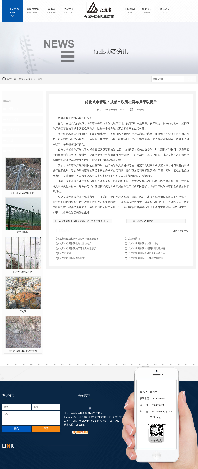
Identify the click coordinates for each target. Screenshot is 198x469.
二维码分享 (140, 109)
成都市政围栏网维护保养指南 (143, 243)
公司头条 (13, 108)
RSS (110, 420)
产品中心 (69, 11)
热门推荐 (13, 150)
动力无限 (80, 424)
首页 (21, 79)
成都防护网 (134, 238)
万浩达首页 (12, 9)
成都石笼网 (65, 253)
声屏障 (52, 11)
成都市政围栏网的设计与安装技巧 (145, 258)
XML (117, 420)
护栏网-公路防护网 (22, 272)
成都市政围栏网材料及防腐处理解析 (146, 248)
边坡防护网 (32, 11)
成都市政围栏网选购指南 (72, 258)
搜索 (190, 79)
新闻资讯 (147, 11)
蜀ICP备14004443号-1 (84, 420)
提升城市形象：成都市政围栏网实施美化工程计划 (88, 221)
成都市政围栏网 (145, 221)
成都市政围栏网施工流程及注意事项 (77, 248)
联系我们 (165, 11)
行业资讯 (13, 119)
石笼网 (22, 311)
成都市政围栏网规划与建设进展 (75, 243)
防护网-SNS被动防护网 (23, 192)
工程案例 (129, 11)
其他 (40, 79)
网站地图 (101, 420)
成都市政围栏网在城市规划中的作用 (146, 253)
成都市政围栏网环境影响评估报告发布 (78, 238)
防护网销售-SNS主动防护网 (23, 351)
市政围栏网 (23, 232)
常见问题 (13, 129)
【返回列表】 (177, 231)
